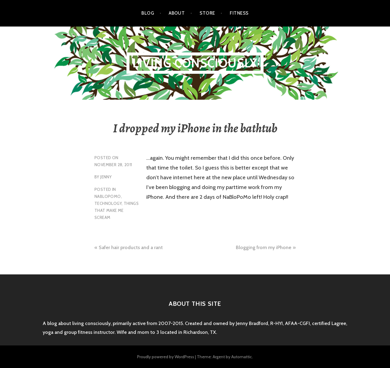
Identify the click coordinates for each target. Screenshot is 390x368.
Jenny (106, 176)
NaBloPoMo (107, 196)
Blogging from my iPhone (263, 247)
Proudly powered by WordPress (165, 356)
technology (108, 203)
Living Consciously (195, 62)
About (177, 13)
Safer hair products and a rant (131, 247)
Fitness (239, 13)
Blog (147, 13)
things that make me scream (116, 210)
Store (207, 13)
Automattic (241, 356)
